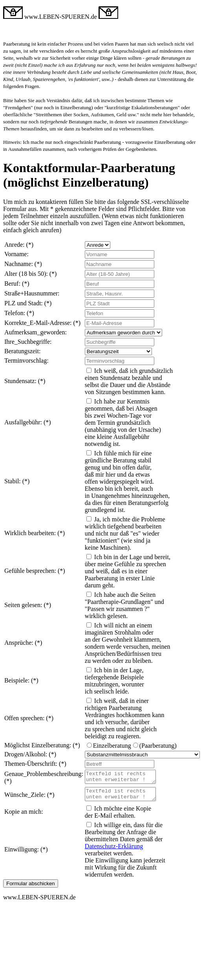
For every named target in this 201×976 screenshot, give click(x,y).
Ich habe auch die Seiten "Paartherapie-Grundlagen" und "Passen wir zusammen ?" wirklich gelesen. (124, 605)
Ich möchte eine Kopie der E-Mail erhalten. (118, 817)
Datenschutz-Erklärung (114, 851)
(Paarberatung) (158, 745)
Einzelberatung (112, 745)
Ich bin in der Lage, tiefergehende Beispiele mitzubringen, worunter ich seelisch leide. (114, 681)
